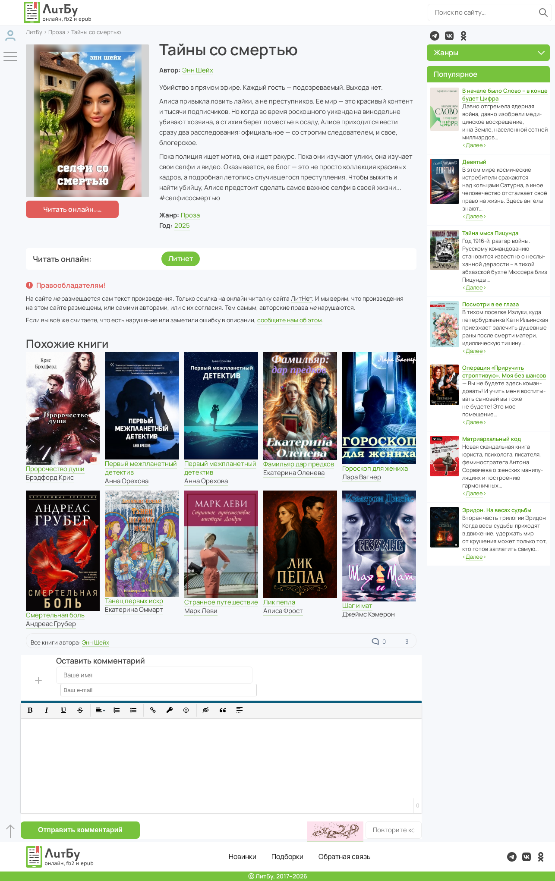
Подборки (287, 856)
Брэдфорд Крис (50, 477)
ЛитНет (301, 298)
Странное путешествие (221, 602)
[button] (30, 710)
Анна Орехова (126, 480)
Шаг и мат (357, 605)
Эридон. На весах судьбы (496, 510)
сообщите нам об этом (289, 320)
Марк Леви (201, 610)
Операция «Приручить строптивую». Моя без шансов (504, 371)
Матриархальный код (491, 439)
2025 (182, 225)
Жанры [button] (489, 52)
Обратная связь (344, 856)
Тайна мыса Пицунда (490, 233)
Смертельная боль (55, 615)
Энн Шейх (197, 70)
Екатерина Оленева (294, 472)
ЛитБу (34, 32)
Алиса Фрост (283, 610)
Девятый (474, 162)
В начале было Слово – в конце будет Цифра (505, 94)
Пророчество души (55, 468)
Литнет (180, 258)
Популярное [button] (455, 74)
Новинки (242, 856)
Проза (56, 32)
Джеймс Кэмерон (368, 614)
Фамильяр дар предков (298, 464)
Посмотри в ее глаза (490, 304)
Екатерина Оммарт (134, 609)
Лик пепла (279, 602)
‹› (474, 145)
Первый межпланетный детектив (141, 468)
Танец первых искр (134, 600)
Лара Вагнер (361, 476)
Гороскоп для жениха (375, 468)
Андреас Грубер (51, 623)
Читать (68, 209)
